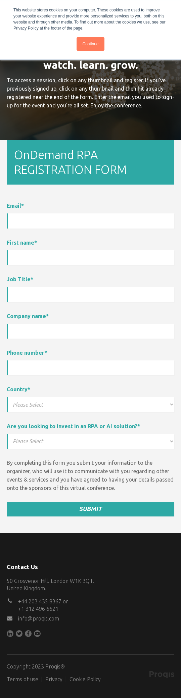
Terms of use (22, 679)
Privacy (53, 679)
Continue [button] (90, 44)
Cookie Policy (85, 679)
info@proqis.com (38, 618)
